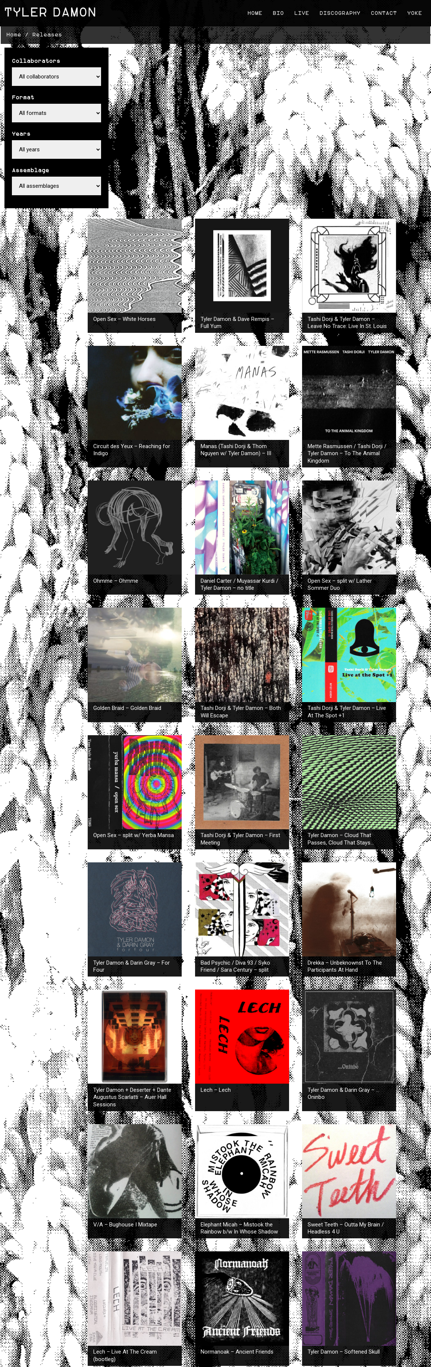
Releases (46, 31)
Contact (382, 11)
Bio (276, 11)
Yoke (412, 11)
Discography (337, 11)
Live (299, 11)
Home (252, 11)
